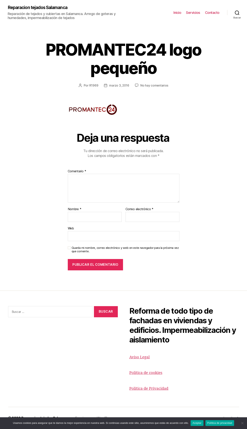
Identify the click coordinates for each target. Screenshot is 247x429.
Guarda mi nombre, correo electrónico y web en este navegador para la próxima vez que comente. (125, 249)
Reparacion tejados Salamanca (40, 7)
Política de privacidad (219, 423)
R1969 (93, 85)
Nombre (74, 209)
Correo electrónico (140, 209)
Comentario (77, 171)
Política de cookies (147, 373)
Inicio (177, 13)
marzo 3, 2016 (119, 85)
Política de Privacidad (150, 388)
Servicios (193, 13)
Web (71, 228)
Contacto (212, 13)
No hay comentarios (155, 85)
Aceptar (197, 423)
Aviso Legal (140, 357)
